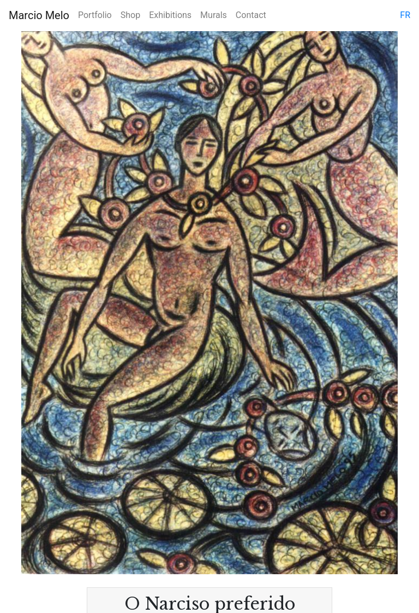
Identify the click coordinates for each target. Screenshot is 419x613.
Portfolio (95, 15)
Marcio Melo (39, 15)
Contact (251, 15)
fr (405, 15)
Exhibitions (170, 15)
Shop (130, 15)
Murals (213, 15)
